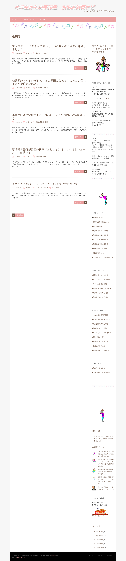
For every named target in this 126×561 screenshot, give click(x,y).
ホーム (14, 19)
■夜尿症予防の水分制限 (100, 293)
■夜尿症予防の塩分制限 (100, 297)
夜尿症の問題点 (98, 217)
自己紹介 (42, 19)
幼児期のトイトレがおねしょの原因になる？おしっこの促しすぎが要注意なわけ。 (49, 82)
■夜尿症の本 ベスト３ (100, 342)
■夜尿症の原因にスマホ (100, 231)
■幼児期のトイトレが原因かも (102, 257)
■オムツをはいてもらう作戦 (101, 333)
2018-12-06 (18, 87)
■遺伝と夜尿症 (97, 226)
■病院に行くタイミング (100, 275)
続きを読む (79, 68)
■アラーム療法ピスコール (101, 319)
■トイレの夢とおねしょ (100, 240)
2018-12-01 (18, 122)
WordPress (53, 555)
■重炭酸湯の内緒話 (98, 346)
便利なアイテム (99, 536)
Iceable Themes (20, 557)
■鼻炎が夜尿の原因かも (100, 248)
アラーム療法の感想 (100, 284)
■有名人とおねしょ (98, 368)
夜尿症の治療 (98, 544)
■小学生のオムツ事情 (99, 328)
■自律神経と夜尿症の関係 (101, 222)
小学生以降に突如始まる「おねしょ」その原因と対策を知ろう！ (48, 116)
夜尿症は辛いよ (99, 548)
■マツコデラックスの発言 (101, 373)
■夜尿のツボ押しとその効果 (101, 288)
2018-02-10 (18, 156)
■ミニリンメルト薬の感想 (101, 279)
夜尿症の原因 (44, 87)
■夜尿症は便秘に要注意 (100, 235)
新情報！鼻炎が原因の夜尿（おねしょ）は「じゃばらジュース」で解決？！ (48, 151)
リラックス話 (44, 53)
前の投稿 (20, 215)
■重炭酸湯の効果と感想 (100, 324)
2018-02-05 (18, 187)
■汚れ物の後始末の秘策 (100, 315)
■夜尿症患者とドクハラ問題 (101, 350)
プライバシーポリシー (28, 19)
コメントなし (56, 187)
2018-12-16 (18, 53)
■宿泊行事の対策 (98, 337)
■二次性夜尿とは (98, 253)
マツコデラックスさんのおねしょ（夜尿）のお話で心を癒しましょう (49, 47)
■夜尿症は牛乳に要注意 (100, 244)
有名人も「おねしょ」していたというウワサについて (45, 184)
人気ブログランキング (98, 516)
